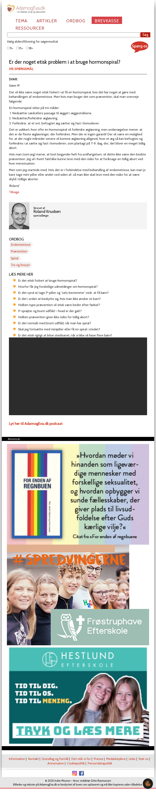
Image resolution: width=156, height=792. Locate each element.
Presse (98, 759)
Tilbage (14, 192)
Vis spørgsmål (21, 69)
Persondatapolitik (100, 763)
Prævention (19, 251)
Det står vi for (81, 759)
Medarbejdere (116, 759)
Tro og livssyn (20, 265)
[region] (78, 376)
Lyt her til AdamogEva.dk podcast (36, 423)
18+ (29, 48)
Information (17, 759)
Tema (21, 20)
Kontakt (33, 759)
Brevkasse (107, 20)
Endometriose (20, 245)
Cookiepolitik (76, 763)
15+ (19, 48)
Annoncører (55, 763)
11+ (10, 48)
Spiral (14, 258)
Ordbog (75, 20)
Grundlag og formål (55, 759)
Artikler (47, 20)
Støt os (143, 759)
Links (132, 759)
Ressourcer (29, 28)
